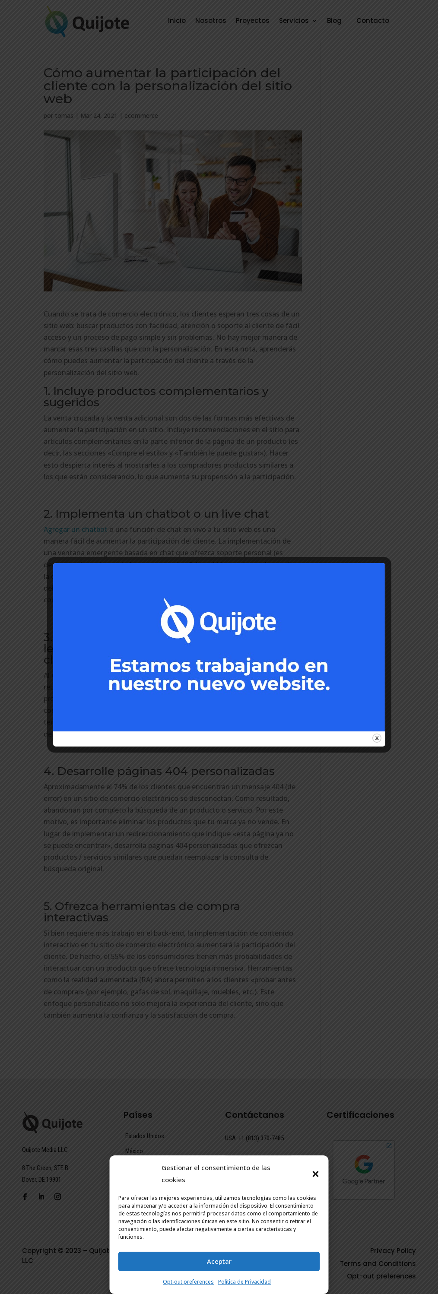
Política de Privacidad (244, 1281)
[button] (315, 1174)
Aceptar (219, 1261)
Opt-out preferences (188, 1281)
